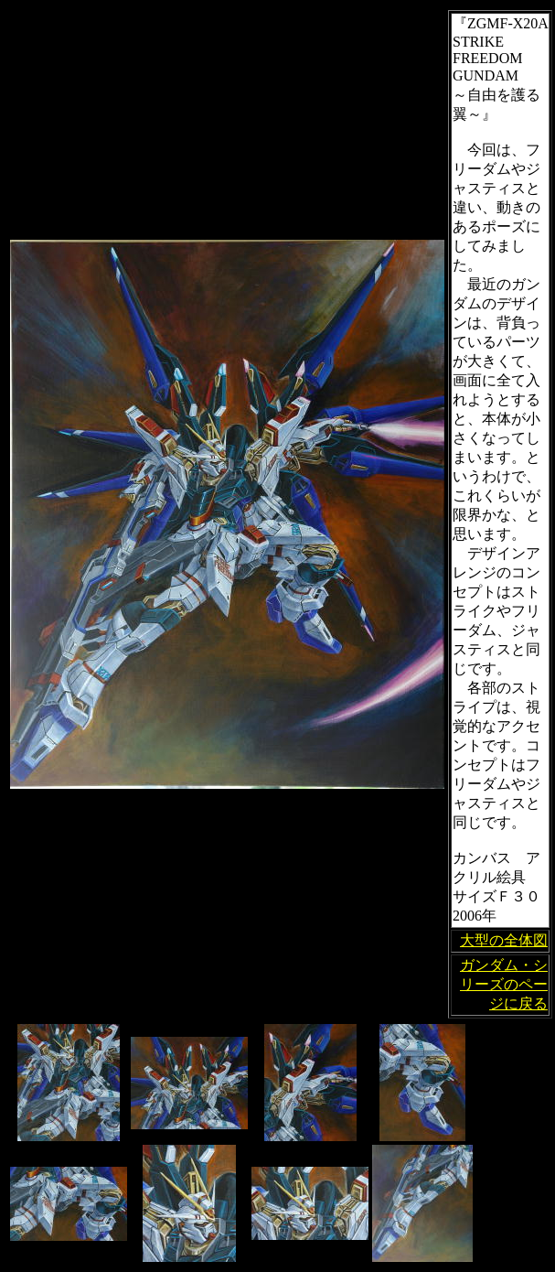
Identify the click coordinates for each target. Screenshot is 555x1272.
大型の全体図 (504, 940)
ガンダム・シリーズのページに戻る (504, 984)
